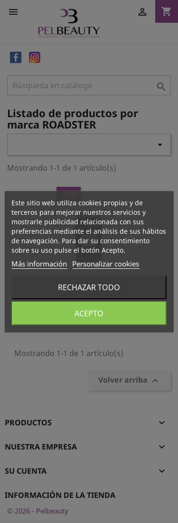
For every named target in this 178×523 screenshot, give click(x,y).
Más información (39, 263)
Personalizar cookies (105, 263)
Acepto (89, 313)
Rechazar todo (89, 287)
